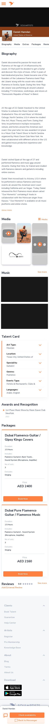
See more (42, 272)
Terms (7, 667)
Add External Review (12, 587)
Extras (25, 44)
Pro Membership (12, 642)
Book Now (23, 498)
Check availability (27, 715)
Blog (6, 661)
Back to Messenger (26, 720)
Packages (36, 44)
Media (17, 44)
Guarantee (9, 617)
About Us (8, 672)
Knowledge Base (12, 647)
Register (8, 636)
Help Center (10, 623)
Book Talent (10, 611)
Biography (6, 44)
